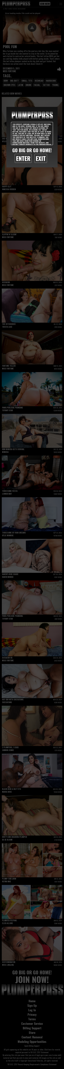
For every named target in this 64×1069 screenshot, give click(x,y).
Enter (23, 158)
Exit (41, 158)
